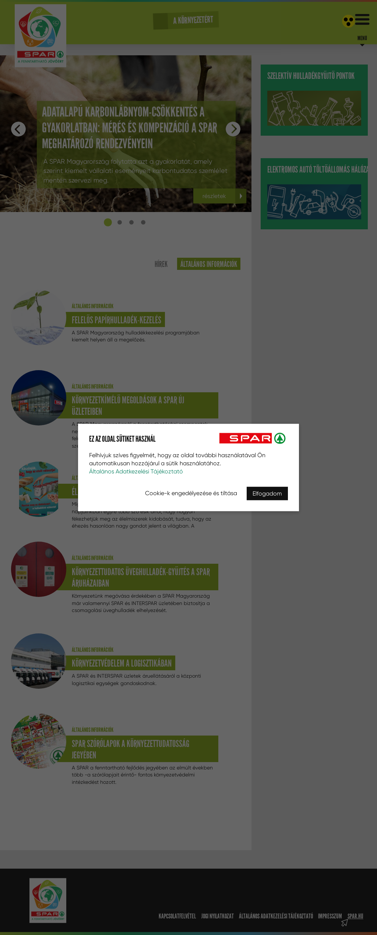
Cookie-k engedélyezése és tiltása (191, 493)
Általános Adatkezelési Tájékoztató (136, 471)
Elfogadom (267, 493)
